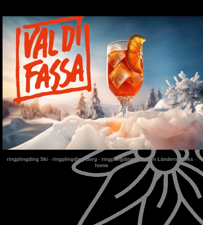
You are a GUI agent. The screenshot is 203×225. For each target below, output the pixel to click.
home (101, 165)
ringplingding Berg (74, 159)
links (187, 159)
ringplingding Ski (27, 159)
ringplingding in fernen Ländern (139, 159)
